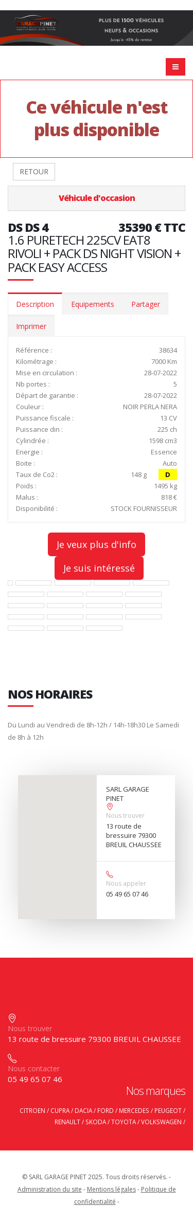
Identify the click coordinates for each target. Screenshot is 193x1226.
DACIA (83, 1110)
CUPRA (59, 1110)
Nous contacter (34, 1068)
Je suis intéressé (99, 568)
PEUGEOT (168, 1110)
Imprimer (31, 326)
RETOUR (34, 171)
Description (35, 304)
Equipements (92, 304)
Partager (145, 304)
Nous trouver (125, 815)
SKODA (95, 1122)
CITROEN (32, 1110)
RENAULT (67, 1122)
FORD (105, 1110)
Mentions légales (111, 1189)
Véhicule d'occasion (97, 198)
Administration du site (49, 1189)
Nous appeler (126, 883)
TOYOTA (123, 1122)
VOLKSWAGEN (161, 1122)
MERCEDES (134, 1110)
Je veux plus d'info (96, 544)
